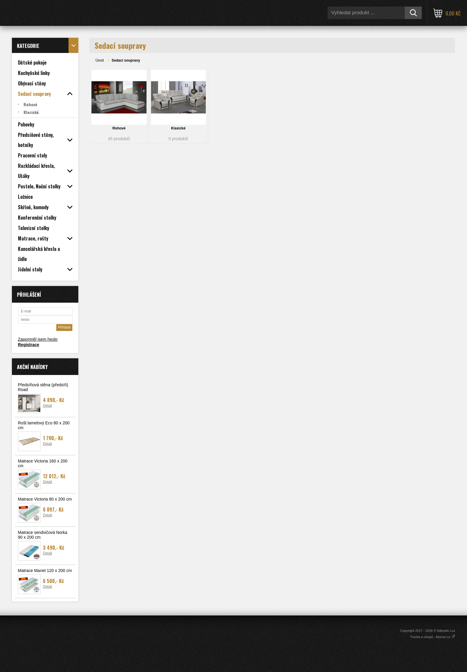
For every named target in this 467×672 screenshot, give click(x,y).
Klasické (178, 128)
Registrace (28, 344)
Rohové (118, 128)
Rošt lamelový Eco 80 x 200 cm (44, 425)
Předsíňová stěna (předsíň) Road (43, 387)
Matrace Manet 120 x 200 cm (45, 570)
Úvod (99, 60)
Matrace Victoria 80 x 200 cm (45, 499)
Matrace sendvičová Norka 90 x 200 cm (42, 535)
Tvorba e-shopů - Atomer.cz (432, 637)
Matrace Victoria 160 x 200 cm (42, 463)
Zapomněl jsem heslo (37, 339)
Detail (47, 406)
